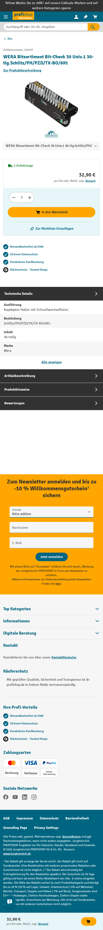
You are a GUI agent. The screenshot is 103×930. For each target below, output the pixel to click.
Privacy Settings (46, 828)
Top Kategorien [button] (51, 609)
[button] (51, 633)
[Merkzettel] (85, 17)
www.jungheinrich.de (17, 854)
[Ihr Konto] (76, 17)
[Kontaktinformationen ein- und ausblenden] (9, 901)
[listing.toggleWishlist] (51, 228)
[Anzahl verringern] (13, 197)
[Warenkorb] (95, 17)
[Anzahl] (21, 197)
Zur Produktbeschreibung (22, 70)
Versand (90, 181)
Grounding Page (15, 828)
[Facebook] (5, 797)
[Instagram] (34, 797)
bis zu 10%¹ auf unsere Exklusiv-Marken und (60, 3)
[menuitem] (76, 17)
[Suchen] (94, 27)
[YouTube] (15, 797)
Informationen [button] (51, 621)
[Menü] (6, 17)
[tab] (51, 328)
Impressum (24, 818)
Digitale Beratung (19, 633)
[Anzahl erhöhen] (29, 197)
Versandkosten (71, 836)
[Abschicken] (51, 557)
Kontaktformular (64, 657)
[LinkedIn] (24, 797)
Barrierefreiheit (77, 818)
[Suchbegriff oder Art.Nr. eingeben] (45, 27)
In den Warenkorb (51, 212)
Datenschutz (49, 818)
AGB (6, 818)
